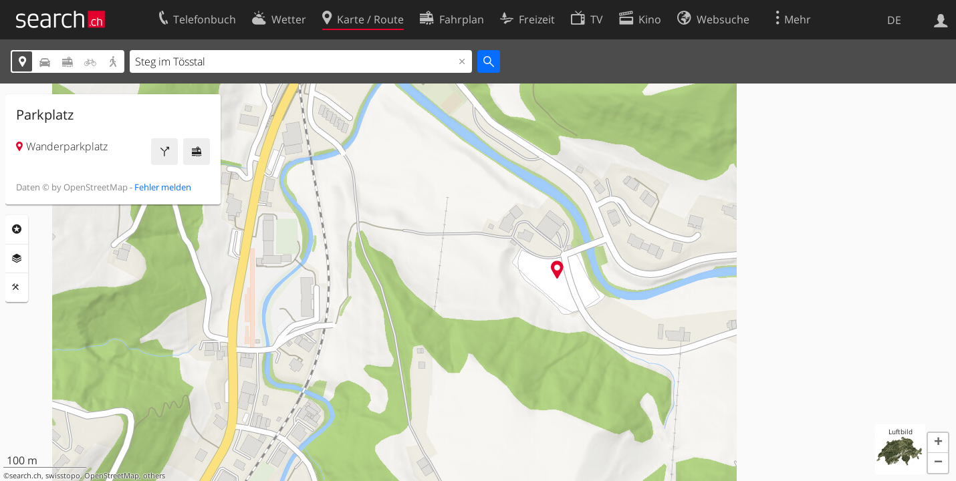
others (154, 475)
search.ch (25, 475)
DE (894, 20)
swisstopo (62, 475)
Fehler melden (162, 187)
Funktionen (16, 287)
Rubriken (16, 229)
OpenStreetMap (111, 475)
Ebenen (16, 259)
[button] (938, 443)
